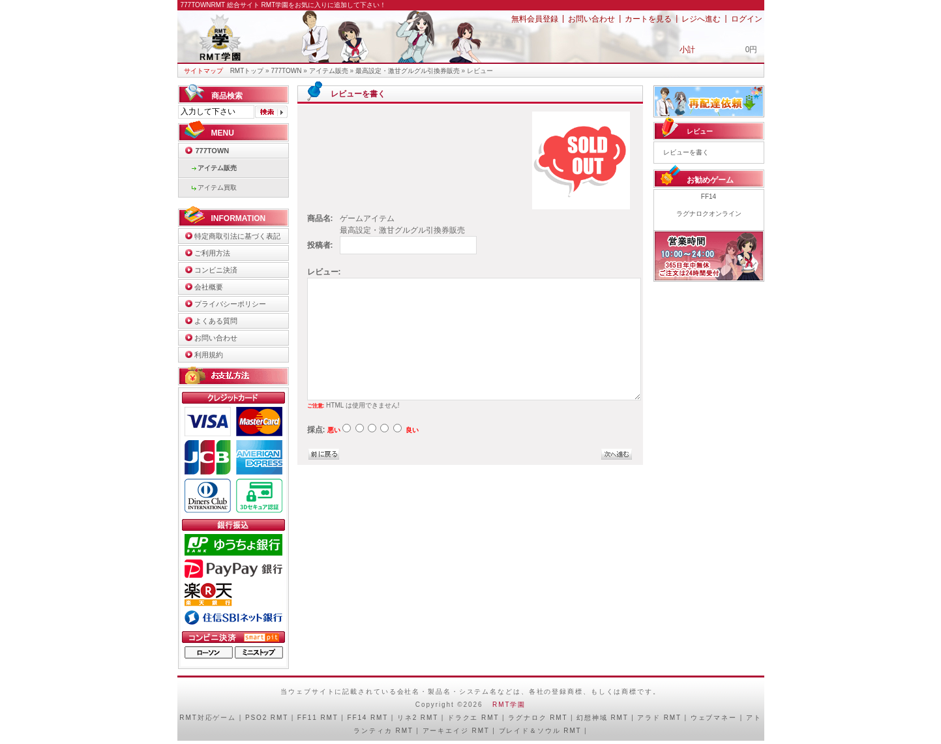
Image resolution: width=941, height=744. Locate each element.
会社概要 (208, 287)
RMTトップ (247, 70)
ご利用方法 (212, 253)
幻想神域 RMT (602, 717)
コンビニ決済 (215, 270)
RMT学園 (509, 704)
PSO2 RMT (266, 717)
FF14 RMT (367, 717)
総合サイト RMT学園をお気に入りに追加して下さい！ (306, 4)
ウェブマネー (714, 717)
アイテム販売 (328, 70)
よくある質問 (215, 321)
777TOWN (286, 70)
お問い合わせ (591, 18)
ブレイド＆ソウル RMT (540, 730)
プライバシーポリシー (230, 304)
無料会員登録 (534, 18)
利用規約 (208, 355)
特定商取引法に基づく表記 (237, 236)
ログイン (746, 18)
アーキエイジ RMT (456, 730)
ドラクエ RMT (473, 717)
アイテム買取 (217, 187)
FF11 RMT (317, 717)
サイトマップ (203, 70)
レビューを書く (686, 152)
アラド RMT (659, 717)
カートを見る (648, 18)
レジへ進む (701, 18)
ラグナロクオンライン (708, 213)
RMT (188, 717)
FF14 (708, 196)
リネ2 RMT (417, 717)
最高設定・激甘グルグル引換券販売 (407, 70)
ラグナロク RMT (537, 717)
